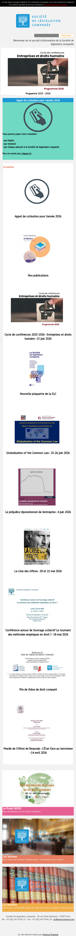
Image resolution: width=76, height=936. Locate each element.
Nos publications (38, 275)
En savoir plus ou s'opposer (56, 4)
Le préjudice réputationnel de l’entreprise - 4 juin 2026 (38, 512)
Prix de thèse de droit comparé (38, 689)
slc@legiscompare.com (63, 919)
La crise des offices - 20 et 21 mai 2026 (38, 571)
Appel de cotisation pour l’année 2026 (38, 216)
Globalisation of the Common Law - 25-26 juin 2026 (38, 453)
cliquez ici (26, 153)
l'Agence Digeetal (50, 934)
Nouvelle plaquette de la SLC (38, 394)
